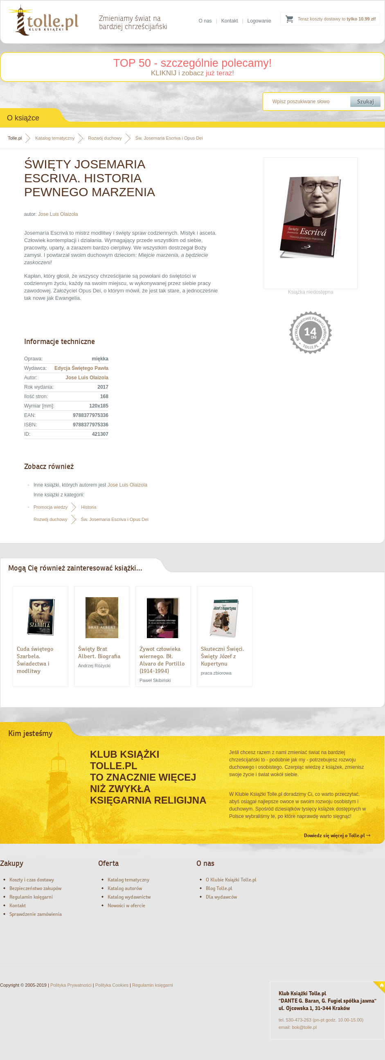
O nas (205, 21)
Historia (88, 507)
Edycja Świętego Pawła (81, 368)
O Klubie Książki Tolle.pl (231, 879)
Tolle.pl (15, 138)
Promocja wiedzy (51, 507)
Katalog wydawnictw (129, 897)
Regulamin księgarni (31, 897)
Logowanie (259, 21)
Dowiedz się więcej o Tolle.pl (337, 835)
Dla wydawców (221, 897)
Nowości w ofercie (126, 905)
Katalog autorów (125, 888)
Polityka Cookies (111, 985)
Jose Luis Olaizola (58, 214)
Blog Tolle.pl (219, 888)
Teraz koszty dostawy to (337, 18)
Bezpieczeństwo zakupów (35, 888)
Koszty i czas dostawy (31, 879)
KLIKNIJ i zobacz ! (192, 73)
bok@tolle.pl (304, 1027)
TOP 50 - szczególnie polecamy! (192, 63)
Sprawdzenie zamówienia (35, 914)
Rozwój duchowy (105, 138)
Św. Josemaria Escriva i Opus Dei (169, 138)
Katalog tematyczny (54, 138)
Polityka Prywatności (71, 985)
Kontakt (229, 21)
